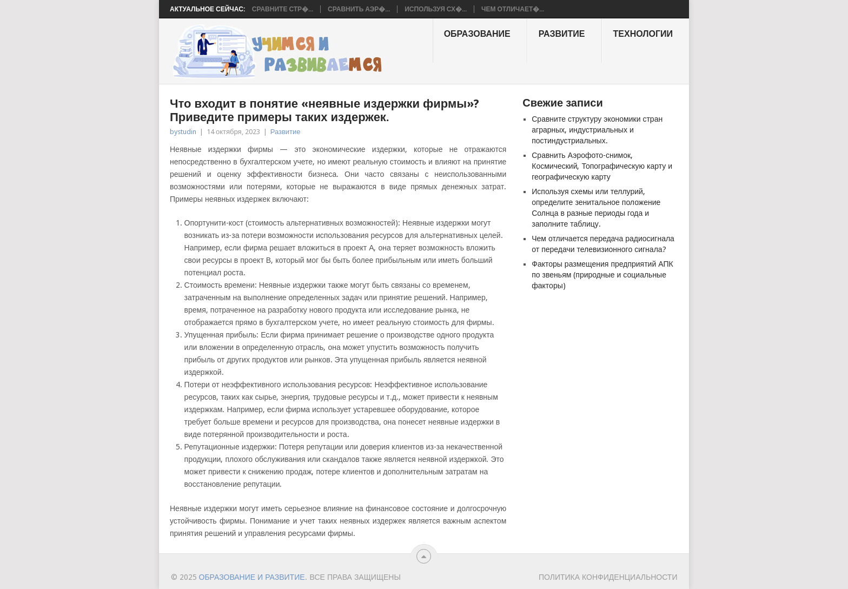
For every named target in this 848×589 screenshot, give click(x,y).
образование (477, 34)
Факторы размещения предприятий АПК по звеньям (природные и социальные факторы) (602, 275)
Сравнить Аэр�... (359, 9)
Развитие (562, 34)
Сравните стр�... (282, 9)
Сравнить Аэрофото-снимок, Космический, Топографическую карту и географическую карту (602, 166)
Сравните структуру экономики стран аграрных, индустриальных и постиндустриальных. (597, 130)
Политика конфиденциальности (608, 577)
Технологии (643, 34)
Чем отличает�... (512, 9)
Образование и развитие (252, 577)
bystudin (183, 132)
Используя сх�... (436, 9)
